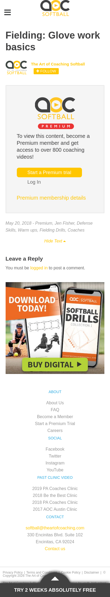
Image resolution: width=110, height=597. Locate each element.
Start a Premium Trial (55, 423)
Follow (46, 71)
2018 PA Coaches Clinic (55, 502)
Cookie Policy (70, 572)
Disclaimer (91, 572)
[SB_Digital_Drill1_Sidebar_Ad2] (55, 372)
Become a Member (55, 416)
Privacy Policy (13, 572)
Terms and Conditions (41, 572)
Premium (43, 223)
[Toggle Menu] (7, 13)
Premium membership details (51, 198)
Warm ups (27, 230)
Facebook (55, 449)
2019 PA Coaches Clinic (55, 488)
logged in (39, 268)
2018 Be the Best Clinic (55, 495)
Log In (34, 182)
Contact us (55, 548)
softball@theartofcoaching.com (55, 528)
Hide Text (55, 241)
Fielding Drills (52, 230)
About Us (55, 403)
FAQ (55, 409)
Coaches (76, 230)
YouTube (55, 470)
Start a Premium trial (49, 172)
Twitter (55, 456)
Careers (55, 430)
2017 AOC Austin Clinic (55, 509)
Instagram (54, 463)
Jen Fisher (64, 223)
